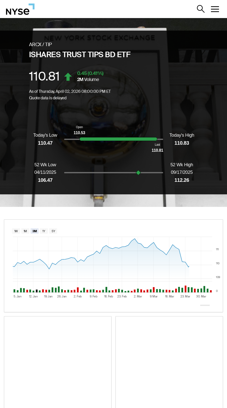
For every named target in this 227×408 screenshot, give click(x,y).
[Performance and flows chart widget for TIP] (169, 362)
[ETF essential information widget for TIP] (57, 362)
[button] (215, 9)
